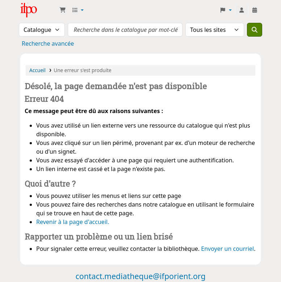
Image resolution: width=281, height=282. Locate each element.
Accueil (37, 70)
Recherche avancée (48, 43)
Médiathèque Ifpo (38, 10)
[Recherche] (254, 30)
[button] (62, 10)
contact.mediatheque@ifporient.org (140, 276)
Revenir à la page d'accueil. (72, 222)
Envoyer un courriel (227, 249)
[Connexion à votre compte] (241, 10)
